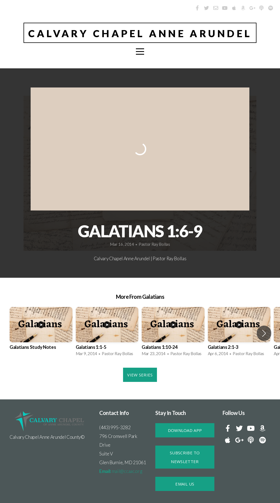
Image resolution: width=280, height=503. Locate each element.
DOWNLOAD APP (185, 430)
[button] (264, 333)
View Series (140, 375)
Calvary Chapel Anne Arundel (140, 33)
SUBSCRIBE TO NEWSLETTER (185, 457)
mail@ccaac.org (120, 471)
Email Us (184, 484)
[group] (41, 333)
